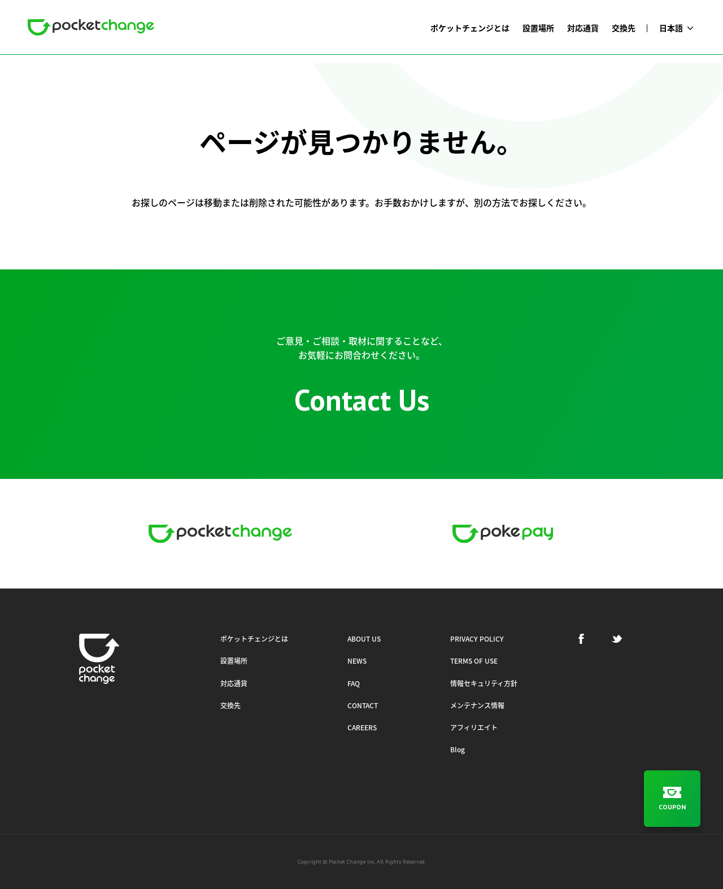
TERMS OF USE (474, 661)
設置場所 (233, 661)
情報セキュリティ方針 (483, 683)
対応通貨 (233, 683)
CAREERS (362, 727)
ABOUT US (364, 639)
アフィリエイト (474, 727)
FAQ (353, 683)
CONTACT (362, 705)
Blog (457, 749)
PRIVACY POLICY (477, 639)
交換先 (230, 705)
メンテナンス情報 (477, 705)
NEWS (357, 661)
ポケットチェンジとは (254, 639)
